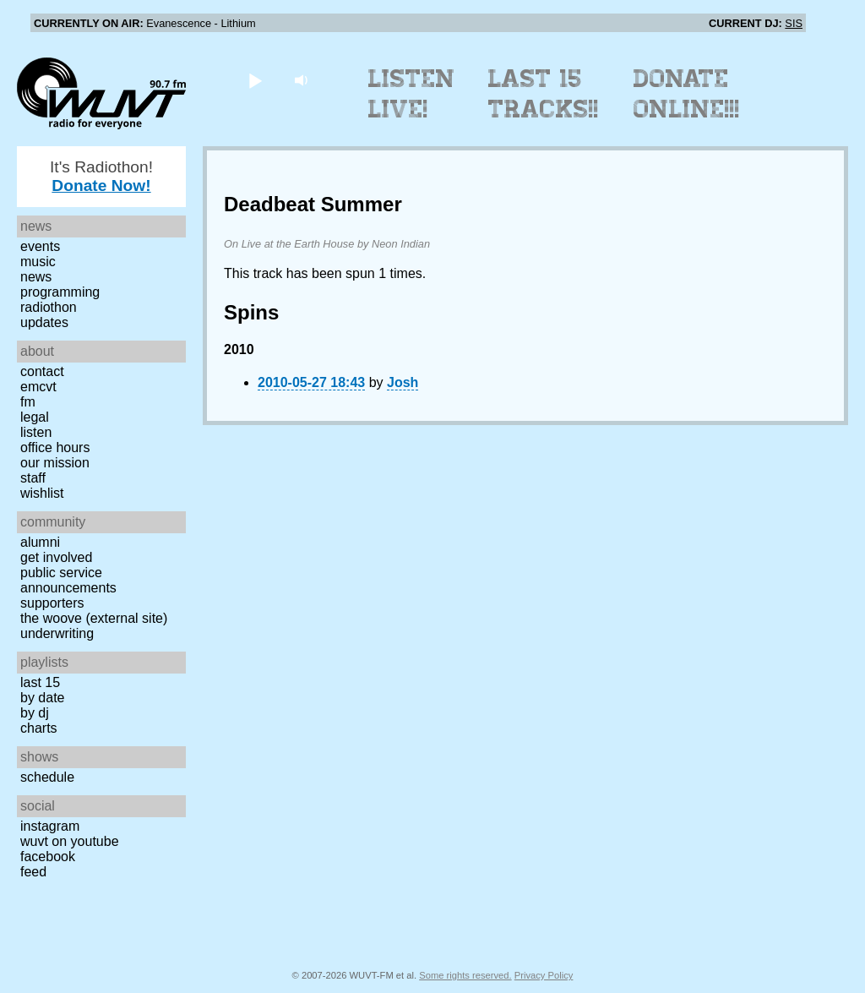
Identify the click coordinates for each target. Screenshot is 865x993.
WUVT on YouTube (69, 841)
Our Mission (55, 463)
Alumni (40, 542)
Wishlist (42, 493)
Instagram (49, 826)
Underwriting (57, 633)
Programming (60, 292)
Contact (42, 371)
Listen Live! (411, 93)
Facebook (47, 856)
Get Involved (56, 557)
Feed (33, 872)
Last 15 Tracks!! (543, 93)
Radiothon (48, 307)
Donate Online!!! (687, 93)
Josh (402, 382)
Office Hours (55, 447)
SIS (793, 23)
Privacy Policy (544, 975)
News (36, 277)
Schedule (47, 777)
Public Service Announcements (68, 580)
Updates (44, 322)
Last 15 (40, 682)
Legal (34, 417)
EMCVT (38, 386)
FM (27, 402)
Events (40, 246)
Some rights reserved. (465, 975)
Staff (33, 478)
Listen (36, 432)
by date (42, 697)
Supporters (52, 603)
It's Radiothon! (101, 176)
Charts (38, 728)
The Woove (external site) (93, 618)
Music (38, 261)
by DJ (34, 713)
